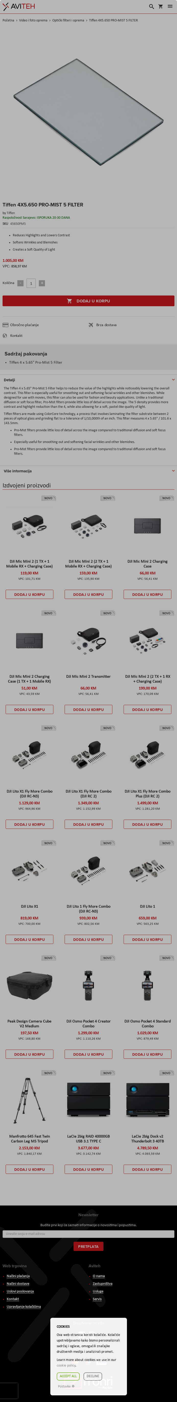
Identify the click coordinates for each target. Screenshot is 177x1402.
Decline (93, 1376)
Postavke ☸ (66, 1386)
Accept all (68, 1376)
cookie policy (66, 1366)
